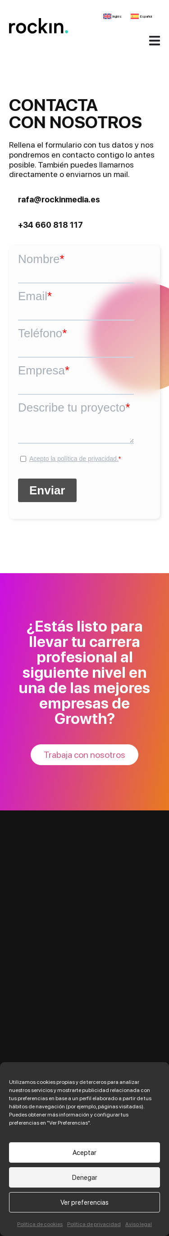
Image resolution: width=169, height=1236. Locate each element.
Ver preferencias (84, 1202)
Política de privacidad (94, 1224)
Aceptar (84, 1153)
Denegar (84, 1178)
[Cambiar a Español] (141, 16)
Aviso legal (138, 1224)
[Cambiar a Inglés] (112, 16)
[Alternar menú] (154, 40)
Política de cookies (40, 1224)
